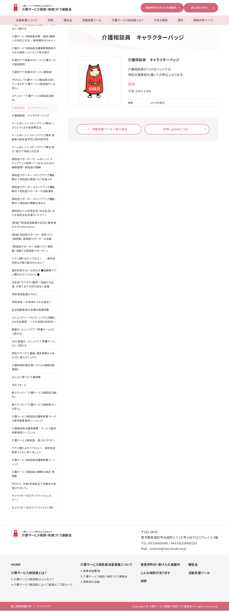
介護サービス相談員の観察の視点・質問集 (33, 474)
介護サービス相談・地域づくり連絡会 (105, 577)
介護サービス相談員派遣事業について (106, 564)
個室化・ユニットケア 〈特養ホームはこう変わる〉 (33, 332)
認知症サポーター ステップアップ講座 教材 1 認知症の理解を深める (33, 201)
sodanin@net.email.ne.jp (168, 549)
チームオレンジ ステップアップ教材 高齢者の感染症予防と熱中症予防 (33, 137)
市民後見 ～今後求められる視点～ (31, 302)
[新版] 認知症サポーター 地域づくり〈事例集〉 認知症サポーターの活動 (32, 237)
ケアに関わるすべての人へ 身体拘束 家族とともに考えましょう (35, 450)
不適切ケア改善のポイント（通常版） (32, 72)
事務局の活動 (91, 582)
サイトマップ (43, 606)
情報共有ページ (203, 20)
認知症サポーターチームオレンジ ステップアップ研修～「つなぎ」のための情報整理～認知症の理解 (33, 163)
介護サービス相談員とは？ (128, 20)
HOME (16, 564)
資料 (180, 20)
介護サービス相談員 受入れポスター (33, 440)
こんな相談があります (155, 573)
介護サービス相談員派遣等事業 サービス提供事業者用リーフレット (34, 419)
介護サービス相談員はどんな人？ (34, 579)
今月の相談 (161, 20)
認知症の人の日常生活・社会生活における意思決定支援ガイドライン (33, 213)
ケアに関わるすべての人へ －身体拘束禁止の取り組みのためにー (33, 261)
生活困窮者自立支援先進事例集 (30, 310)
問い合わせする (199, 7)
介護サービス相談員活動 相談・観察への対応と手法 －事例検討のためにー (34, 38)
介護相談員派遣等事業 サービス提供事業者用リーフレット (34, 431)
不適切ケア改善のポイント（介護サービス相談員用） (34, 62)
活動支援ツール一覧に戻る (109, 129)
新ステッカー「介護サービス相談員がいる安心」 (34, 407)
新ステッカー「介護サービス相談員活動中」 (34, 395)
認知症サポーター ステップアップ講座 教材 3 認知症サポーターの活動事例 (33, 189)
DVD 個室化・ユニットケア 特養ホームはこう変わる (33, 344)
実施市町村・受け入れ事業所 (160, 7)
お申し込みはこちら (175, 129)
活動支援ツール (92, 20)
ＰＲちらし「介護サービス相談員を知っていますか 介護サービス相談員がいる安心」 (33, 84)
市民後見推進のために (25, 294)
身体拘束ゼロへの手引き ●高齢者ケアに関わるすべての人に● (34, 273)
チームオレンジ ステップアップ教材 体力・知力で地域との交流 (33, 149)
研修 (51, 20)
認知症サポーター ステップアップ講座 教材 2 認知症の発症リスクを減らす (33, 177)
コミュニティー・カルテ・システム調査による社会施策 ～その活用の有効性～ (34, 320)
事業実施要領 (91, 571)
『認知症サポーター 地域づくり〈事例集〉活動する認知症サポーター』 (32, 249)
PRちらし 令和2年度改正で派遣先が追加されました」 (34, 486)
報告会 (68, 20)
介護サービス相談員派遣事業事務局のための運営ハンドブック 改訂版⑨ (34, 50)
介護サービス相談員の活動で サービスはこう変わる (34, 27)
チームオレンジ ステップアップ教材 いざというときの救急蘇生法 (33, 125)
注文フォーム (19, 385)
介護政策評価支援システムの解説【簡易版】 (33, 367)
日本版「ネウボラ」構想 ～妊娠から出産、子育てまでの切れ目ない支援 (33, 284)
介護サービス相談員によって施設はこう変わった (43, 585)
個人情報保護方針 (21, 606)
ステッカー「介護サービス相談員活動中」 (33, 98)
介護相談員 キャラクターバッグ (30, 116)
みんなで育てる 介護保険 (26, 377)
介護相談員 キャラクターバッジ (30, 108)
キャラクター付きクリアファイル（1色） (33, 508)
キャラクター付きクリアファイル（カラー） (31, 498)
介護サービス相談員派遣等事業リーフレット (33, 462)
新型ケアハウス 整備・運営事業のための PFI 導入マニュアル (33, 355)
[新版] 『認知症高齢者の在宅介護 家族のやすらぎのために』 (34, 225)
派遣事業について (27, 20)
